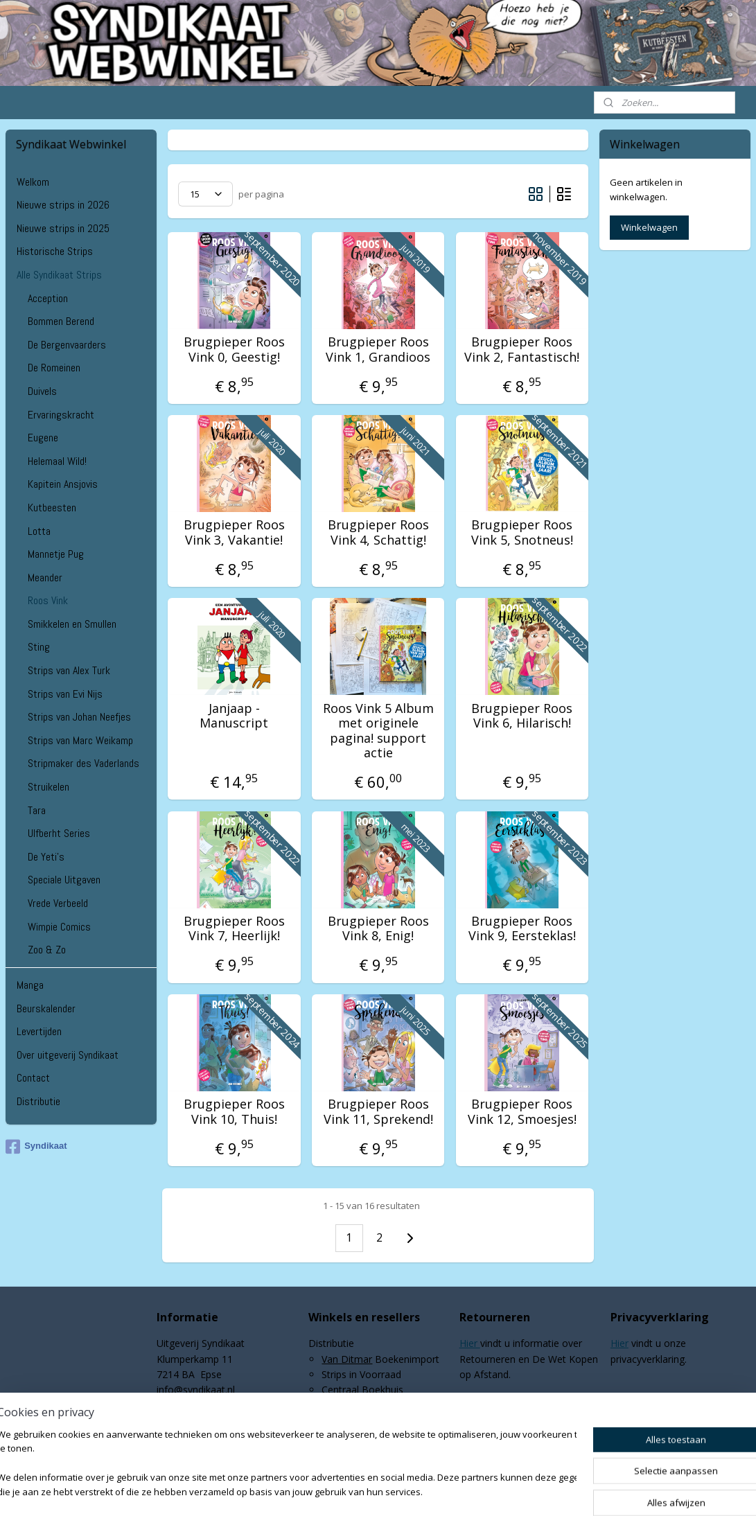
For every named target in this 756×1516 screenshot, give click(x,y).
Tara (37, 810)
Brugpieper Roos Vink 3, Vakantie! (234, 532)
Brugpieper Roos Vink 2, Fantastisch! (521, 349)
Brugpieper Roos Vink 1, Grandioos (378, 349)
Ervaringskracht (61, 414)
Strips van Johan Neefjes (79, 716)
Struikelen (48, 786)
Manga (30, 985)
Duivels (42, 391)
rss (368, 1491)
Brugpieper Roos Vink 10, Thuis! (234, 1112)
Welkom (33, 182)
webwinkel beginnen (421, 1491)
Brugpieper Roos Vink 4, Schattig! (377, 532)
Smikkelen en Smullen (72, 624)
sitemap (339, 1491)
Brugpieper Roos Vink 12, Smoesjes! (522, 1112)
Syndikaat (36, 1146)
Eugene (43, 437)
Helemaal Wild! (57, 461)
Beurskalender (46, 1008)
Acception (48, 298)
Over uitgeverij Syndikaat (67, 1055)
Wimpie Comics (59, 926)
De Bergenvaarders (67, 344)
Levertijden (39, 1031)
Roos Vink (48, 600)
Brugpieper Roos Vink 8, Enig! (377, 929)
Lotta (39, 531)
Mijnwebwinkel (542, 1491)
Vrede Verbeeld (58, 903)
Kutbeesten (52, 507)
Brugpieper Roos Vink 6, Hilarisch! (521, 716)
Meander (45, 577)
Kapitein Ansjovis (63, 484)
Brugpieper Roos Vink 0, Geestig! (234, 349)
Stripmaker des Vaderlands (83, 763)
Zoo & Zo (47, 949)
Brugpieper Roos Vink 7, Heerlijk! (234, 929)
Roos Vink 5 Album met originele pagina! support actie (377, 731)
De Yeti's (46, 856)
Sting (39, 647)
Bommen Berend (61, 321)
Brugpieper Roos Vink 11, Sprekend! (377, 1112)
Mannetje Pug (56, 554)
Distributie (38, 1101)
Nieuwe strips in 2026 (63, 204)
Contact (33, 1077)
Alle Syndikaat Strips (59, 274)
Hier (469, 1343)
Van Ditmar (347, 1359)
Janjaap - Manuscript (234, 716)
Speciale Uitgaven (64, 879)
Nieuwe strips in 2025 (63, 228)
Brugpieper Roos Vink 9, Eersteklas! (522, 929)
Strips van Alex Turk (69, 670)
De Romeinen (54, 367)
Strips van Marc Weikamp (80, 740)
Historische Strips (55, 251)
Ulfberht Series (59, 833)
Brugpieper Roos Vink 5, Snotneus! (522, 532)
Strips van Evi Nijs (65, 694)
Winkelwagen (649, 227)
